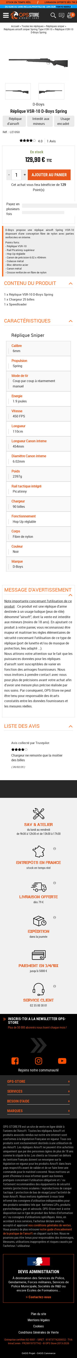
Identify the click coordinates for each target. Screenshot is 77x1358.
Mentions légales (39, 1320)
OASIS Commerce (46, 1353)
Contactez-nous (38, 1297)
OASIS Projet (28, 1353)
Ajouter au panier (49, 174)
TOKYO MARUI (63, 7)
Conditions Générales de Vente (38, 1332)
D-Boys (38, 104)
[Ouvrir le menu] (6, 15)
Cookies (38, 1326)
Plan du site (38, 1314)
